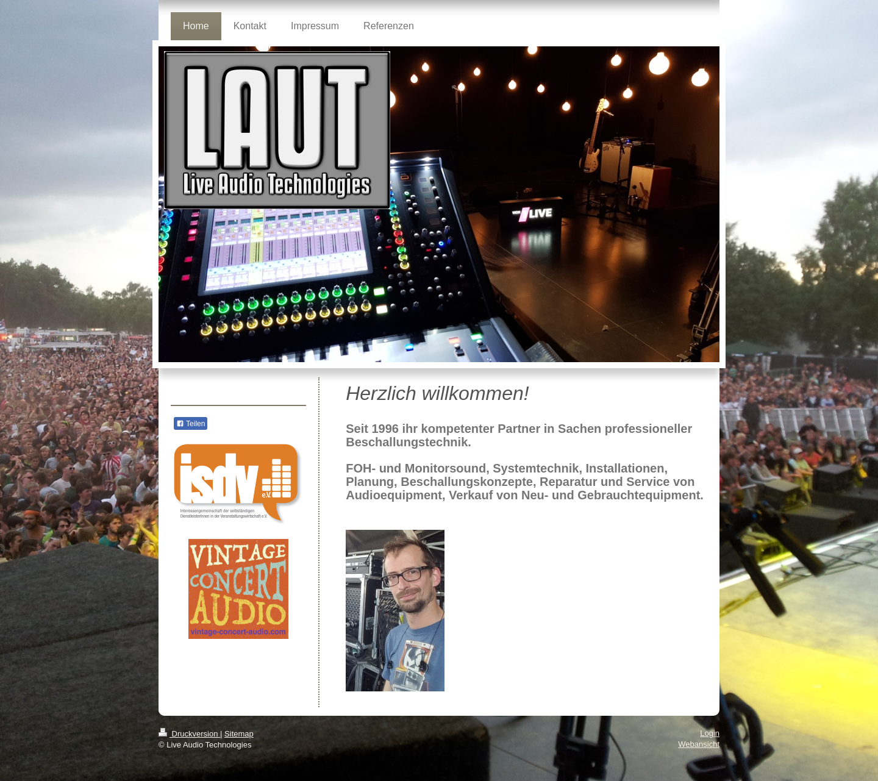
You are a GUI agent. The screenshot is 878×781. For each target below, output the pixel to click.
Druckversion (189, 733)
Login (709, 733)
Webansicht (698, 744)
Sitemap (239, 733)
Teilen (190, 423)
